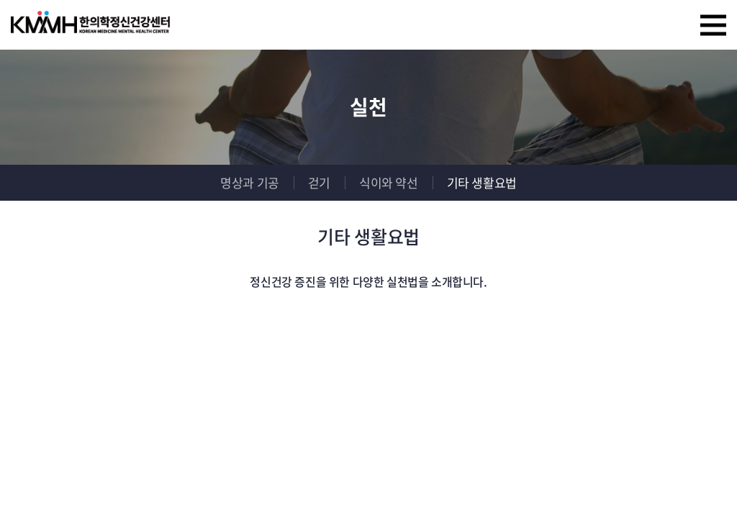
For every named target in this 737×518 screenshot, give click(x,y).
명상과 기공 (249, 182)
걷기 (319, 182)
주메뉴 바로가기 (0, 0)
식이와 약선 (388, 182)
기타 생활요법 (482, 182)
